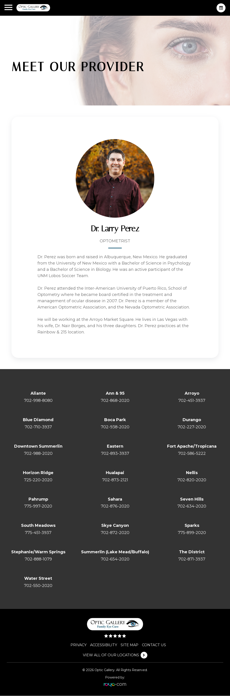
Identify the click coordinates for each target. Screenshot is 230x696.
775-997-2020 (38, 506)
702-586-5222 (192, 453)
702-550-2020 (38, 585)
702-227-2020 (192, 427)
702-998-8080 (38, 400)
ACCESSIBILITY (103, 645)
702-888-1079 (38, 559)
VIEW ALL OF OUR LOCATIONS (111, 655)
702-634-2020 (191, 506)
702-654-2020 (115, 559)
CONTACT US (154, 645)
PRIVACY (79, 645)
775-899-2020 (192, 532)
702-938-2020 (115, 427)
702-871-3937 (191, 559)
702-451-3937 (191, 400)
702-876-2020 (115, 506)
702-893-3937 (115, 453)
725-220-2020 (38, 479)
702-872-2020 (115, 532)
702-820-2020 (191, 479)
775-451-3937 (38, 532)
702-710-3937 (38, 427)
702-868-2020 (115, 400)
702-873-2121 (115, 479)
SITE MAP (130, 645)
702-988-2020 (38, 453)
